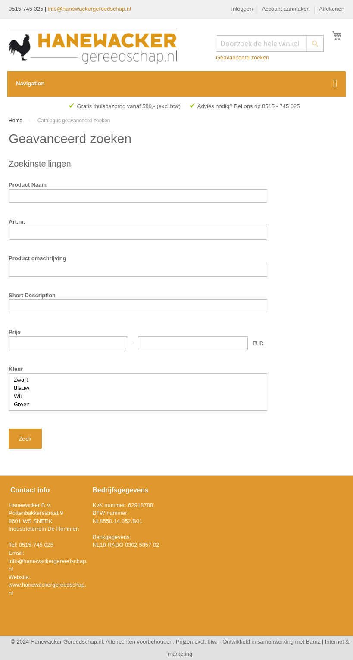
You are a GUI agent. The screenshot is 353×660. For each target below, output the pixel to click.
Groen (138, 404)
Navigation (30, 83)
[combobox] (270, 43)
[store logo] (93, 46)
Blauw (138, 388)
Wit (138, 396)
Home (16, 121)
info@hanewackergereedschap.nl (89, 9)
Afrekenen (331, 9)
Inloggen (242, 9)
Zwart (138, 380)
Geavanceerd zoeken (242, 57)
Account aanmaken (285, 9)
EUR (258, 343)
